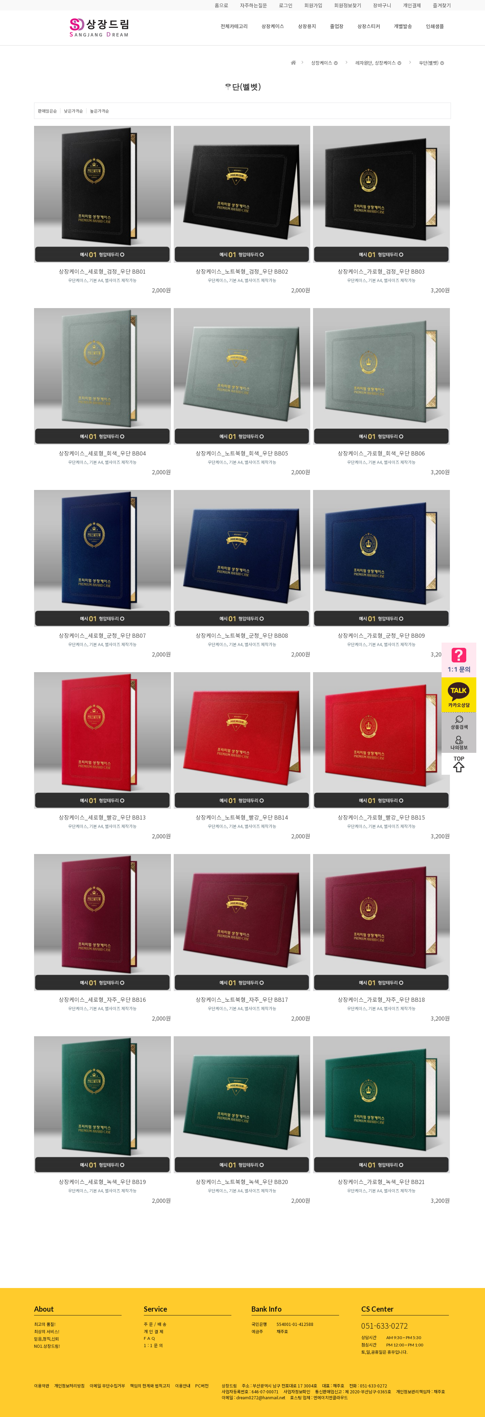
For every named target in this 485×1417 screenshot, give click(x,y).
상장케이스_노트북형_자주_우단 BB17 (242, 999)
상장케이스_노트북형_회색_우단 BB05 (242, 453)
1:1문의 (154, 1345)
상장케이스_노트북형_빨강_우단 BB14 (242, 817)
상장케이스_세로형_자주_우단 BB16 (102, 999)
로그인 (286, 5)
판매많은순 (47, 110)
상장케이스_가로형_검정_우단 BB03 (381, 271)
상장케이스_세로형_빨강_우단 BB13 (102, 817)
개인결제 (412, 5)
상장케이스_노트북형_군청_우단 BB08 (242, 635)
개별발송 (403, 26)
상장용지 (307, 26)
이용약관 (41, 1385)
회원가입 (313, 5)
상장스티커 (368, 26)
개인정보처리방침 (69, 1385)
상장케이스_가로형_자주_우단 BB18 (381, 999)
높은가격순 (99, 110)
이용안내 (182, 1385)
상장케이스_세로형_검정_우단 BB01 (102, 271)
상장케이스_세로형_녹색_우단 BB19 (102, 1181)
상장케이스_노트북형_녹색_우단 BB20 (242, 1181)
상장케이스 (273, 26)
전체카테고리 (234, 26)
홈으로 (221, 5)
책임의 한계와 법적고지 (150, 1385)
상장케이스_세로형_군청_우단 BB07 (102, 635)
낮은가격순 (73, 110)
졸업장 (337, 26)
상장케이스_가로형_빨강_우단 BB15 (381, 817)
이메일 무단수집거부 (107, 1385)
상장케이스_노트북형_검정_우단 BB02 (242, 271)
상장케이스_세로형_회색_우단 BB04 (102, 453)
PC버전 (201, 1385)
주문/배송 (156, 1324)
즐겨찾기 (442, 5)
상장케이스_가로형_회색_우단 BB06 (381, 453)
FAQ (150, 1338)
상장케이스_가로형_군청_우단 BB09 (381, 635)
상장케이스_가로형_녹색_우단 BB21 (381, 1181)
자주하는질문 (253, 5)
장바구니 (382, 5)
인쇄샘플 (435, 26)
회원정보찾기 (347, 5)
